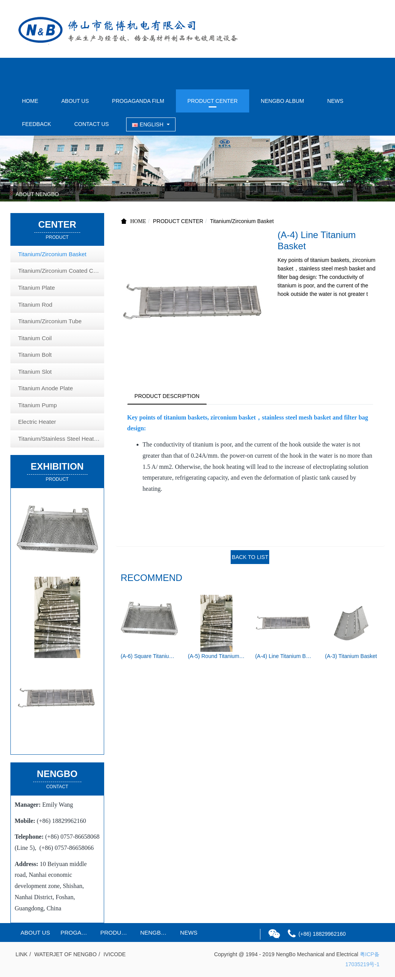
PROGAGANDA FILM (138, 101)
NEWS (335, 101)
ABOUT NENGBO (37, 194)
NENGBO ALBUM (282, 101)
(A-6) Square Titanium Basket (149, 657)
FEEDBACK (36, 124)
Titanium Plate (36, 287)
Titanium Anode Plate (45, 388)
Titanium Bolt (35, 354)
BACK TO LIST (250, 557)
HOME (30, 101)
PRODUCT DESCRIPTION (168, 396)
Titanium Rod (35, 304)
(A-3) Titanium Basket (351, 657)
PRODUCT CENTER (212, 101)
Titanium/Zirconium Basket (241, 221)
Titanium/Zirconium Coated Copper (61, 270)
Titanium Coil (35, 338)
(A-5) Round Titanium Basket (216, 657)
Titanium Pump (37, 405)
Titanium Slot (35, 371)
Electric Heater (37, 421)
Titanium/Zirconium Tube (50, 321)
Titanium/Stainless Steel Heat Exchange (61, 438)
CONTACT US (91, 124)
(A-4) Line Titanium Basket (283, 657)
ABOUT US (75, 101)
